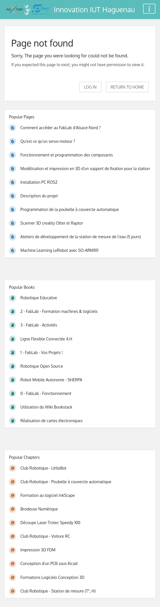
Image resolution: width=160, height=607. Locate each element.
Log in (90, 87)
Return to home (127, 87)
